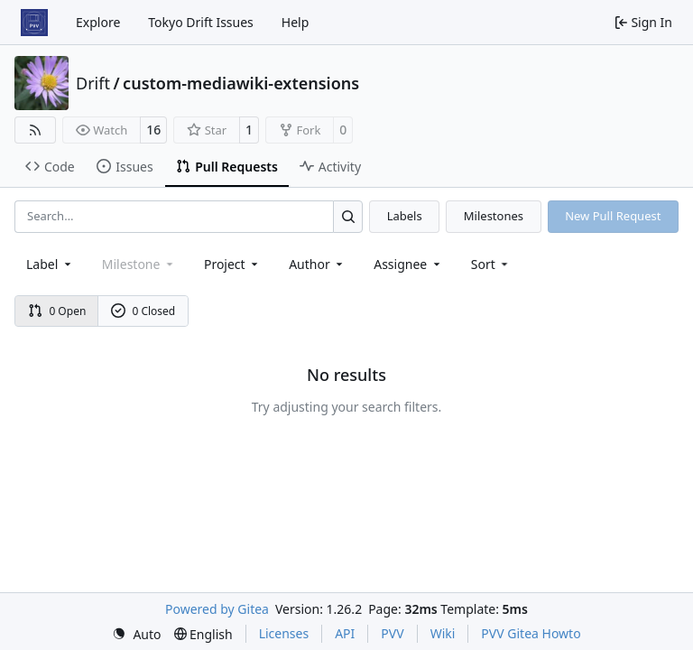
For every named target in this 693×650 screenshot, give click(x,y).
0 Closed (143, 311)
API (345, 633)
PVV (392, 633)
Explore (98, 22)
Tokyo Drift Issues (201, 22)
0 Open (57, 311)
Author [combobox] (317, 264)
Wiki (443, 633)
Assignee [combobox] (408, 264)
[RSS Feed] (35, 130)
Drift (93, 83)
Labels (404, 216)
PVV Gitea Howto (530, 633)
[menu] (491, 264)
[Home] (34, 22)
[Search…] (348, 216)
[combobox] (50, 264)
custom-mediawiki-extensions (241, 83)
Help (296, 22)
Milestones (493, 216)
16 (153, 129)
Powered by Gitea (217, 609)
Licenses (284, 633)
